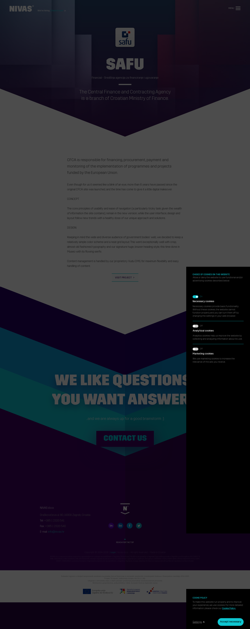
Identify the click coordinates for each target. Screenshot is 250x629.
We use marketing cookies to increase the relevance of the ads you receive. (218, 214)
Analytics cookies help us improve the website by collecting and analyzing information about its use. (218, 191)
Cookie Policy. (229, 608)
